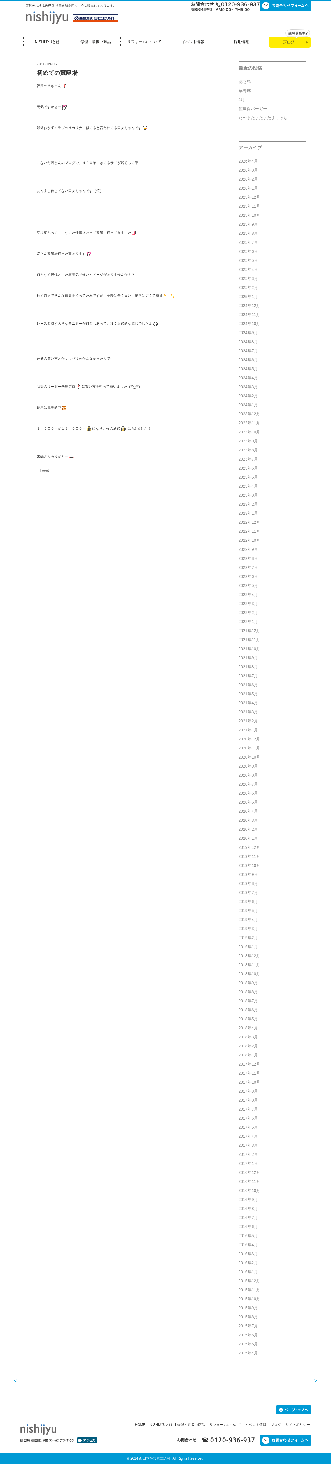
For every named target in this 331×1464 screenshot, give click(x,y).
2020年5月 (248, 802)
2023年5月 (248, 477)
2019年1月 (248, 946)
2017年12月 (249, 1064)
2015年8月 (248, 1317)
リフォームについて (144, 42)
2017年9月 (248, 1091)
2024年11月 (249, 314)
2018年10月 (249, 973)
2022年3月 (248, 603)
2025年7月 (248, 242)
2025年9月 (248, 224)
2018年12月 (249, 955)
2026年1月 (248, 188)
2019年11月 (249, 856)
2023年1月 (248, 513)
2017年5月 (248, 1127)
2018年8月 (248, 991)
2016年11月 (249, 1181)
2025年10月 (249, 215)
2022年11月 (249, 531)
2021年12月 (249, 630)
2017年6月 (248, 1118)
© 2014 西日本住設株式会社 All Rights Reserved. (165, 1458)
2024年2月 (248, 396)
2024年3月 (248, 386)
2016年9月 (248, 1199)
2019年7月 (248, 892)
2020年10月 (249, 757)
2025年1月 (248, 296)
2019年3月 (248, 928)
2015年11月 (249, 1289)
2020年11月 (249, 748)
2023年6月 (248, 468)
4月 (242, 99)
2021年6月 (248, 684)
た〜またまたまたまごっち (263, 117)
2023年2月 (248, 504)
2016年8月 (248, 1208)
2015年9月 (248, 1308)
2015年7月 (248, 1326)
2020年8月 (248, 775)
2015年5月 (248, 1344)
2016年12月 (249, 1172)
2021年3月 (248, 712)
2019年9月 (248, 874)
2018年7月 (248, 1001)
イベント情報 (192, 42)
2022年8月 (248, 558)
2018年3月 (248, 1037)
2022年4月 (248, 594)
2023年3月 (248, 495)
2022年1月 (248, 621)
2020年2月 (248, 829)
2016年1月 (248, 1271)
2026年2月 (248, 179)
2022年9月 (248, 549)
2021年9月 (248, 657)
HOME (140, 1424)
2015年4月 (248, 1353)
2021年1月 (248, 730)
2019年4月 (248, 919)
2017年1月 (248, 1163)
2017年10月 (249, 1082)
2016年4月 (248, 1244)
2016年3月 (248, 1253)
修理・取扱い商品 (95, 42)
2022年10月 (249, 540)
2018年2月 (248, 1046)
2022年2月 (248, 612)
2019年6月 (248, 901)
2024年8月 (248, 341)
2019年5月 (248, 910)
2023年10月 (249, 432)
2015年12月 (249, 1280)
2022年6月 (248, 576)
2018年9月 (248, 982)
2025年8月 (248, 233)
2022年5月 (248, 585)
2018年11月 (249, 964)
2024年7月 (248, 350)
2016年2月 (248, 1262)
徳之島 (245, 81)
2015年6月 (248, 1335)
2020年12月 (249, 739)
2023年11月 (249, 423)
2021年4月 (248, 703)
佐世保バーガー (253, 108)
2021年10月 (249, 648)
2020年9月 (248, 766)
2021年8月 (248, 666)
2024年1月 (248, 405)
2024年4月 (248, 377)
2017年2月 (248, 1154)
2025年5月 (248, 260)
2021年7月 (248, 675)
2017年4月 (248, 1136)
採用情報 (241, 42)
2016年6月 (248, 1226)
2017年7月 (248, 1109)
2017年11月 (249, 1073)
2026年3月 (248, 170)
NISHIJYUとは (47, 42)
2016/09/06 (47, 64)
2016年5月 (248, 1235)
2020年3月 (248, 820)
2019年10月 (249, 865)
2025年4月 (248, 269)
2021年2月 (248, 721)
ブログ (276, 1424)
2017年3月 (248, 1145)
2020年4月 (248, 811)
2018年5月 (248, 1019)
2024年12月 (249, 305)
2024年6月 (248, 359)
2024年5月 (248, 368)
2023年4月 (248, 486)
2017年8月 (248, 1100)
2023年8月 (248, 450)
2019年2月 (248, 937)
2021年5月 (248, 694)
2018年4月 (248, 1028)
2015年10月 (249, 1299)
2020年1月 (248, 838)
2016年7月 (248, 1217)
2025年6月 (248, 251)
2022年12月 (249, 522)
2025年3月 (248, 278)
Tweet (44, 470)
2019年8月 (248, 883)
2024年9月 (248, 332)
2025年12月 (249, 197)
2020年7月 (248, 784)
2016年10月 (249, 1190)
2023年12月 (249, 414)
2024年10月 (249, 323)
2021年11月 (249, 639)
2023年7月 (248, 459)
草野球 (245, 90)
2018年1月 (248, 1055)
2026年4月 (248, 161)
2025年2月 (248, 287)
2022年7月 (248, 567)
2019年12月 (249, 847)
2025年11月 (249, 206)
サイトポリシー (298, 1424)
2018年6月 (248, 1010)
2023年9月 (248, 441)
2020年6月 (248, 793)
